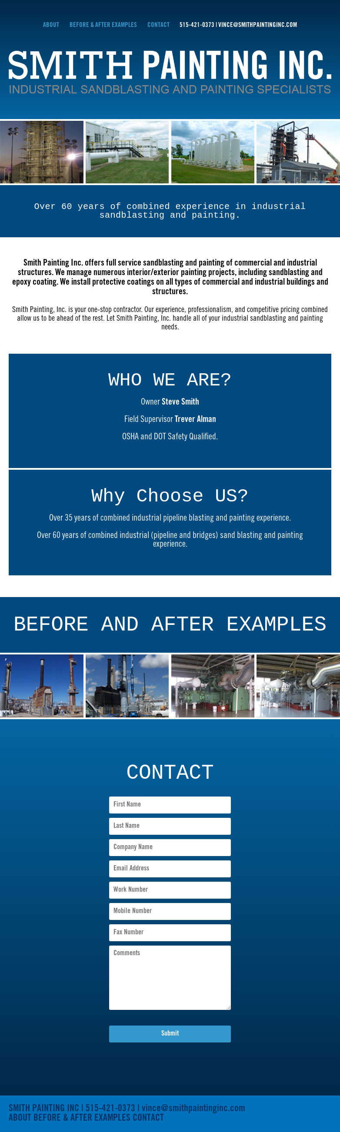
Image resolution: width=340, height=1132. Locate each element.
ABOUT (51, 25)
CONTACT (159, 25)
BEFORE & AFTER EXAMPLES (103, 25)
